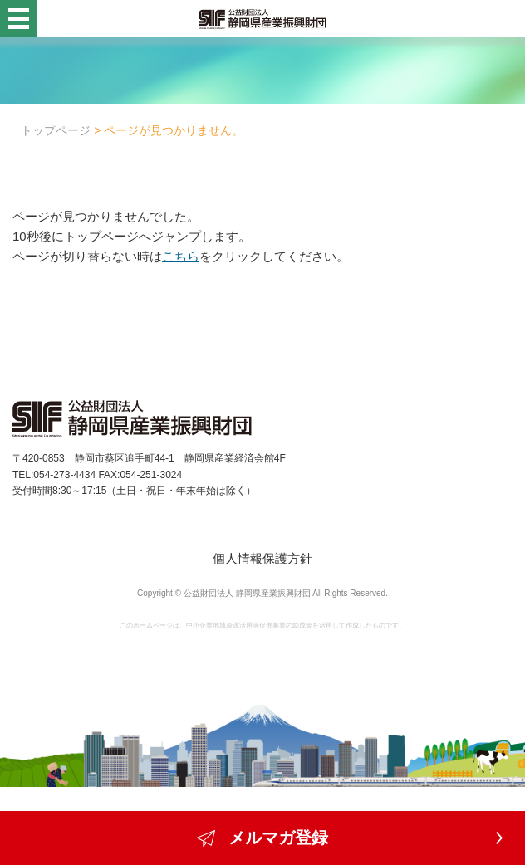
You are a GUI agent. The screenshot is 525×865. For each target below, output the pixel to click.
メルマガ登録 (262, 837)
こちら (180, 256)
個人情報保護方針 (262, 558)
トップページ (56, 130)
